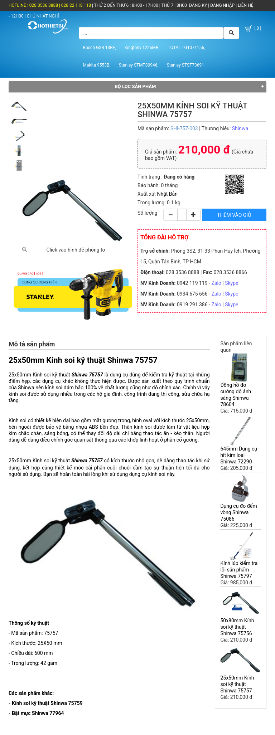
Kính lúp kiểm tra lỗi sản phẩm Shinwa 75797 (238, 569)
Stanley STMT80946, (138, 65)
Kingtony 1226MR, (142, 47)
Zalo (216, 283)
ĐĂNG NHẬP (222, 5)
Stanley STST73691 (185, 65)
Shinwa (240, 128)
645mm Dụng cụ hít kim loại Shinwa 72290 (238, 455)
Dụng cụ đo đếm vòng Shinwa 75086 (238, 512)
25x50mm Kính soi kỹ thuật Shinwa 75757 (237, 684)
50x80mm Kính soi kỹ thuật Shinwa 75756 (237, 627)
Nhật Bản (167, 194)
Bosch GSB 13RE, (99, 47)
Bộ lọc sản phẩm (135, 86)
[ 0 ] (252, 29)
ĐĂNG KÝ (198, 5)
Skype (231, 283)
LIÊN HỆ (245, 5)
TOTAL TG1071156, (186, 47)
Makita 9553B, (96, 65)
